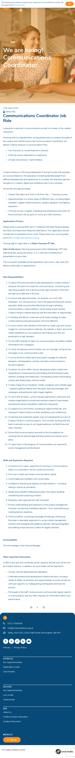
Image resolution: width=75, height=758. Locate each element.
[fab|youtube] (28, 641)
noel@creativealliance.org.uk (26, 238)
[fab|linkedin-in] (23, 641)
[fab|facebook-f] (5, 641)
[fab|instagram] (17, 641)
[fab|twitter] (11, 641)
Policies (6, 648)
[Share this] (31, 607)
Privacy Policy (20, 648)
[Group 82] (64, 751)
